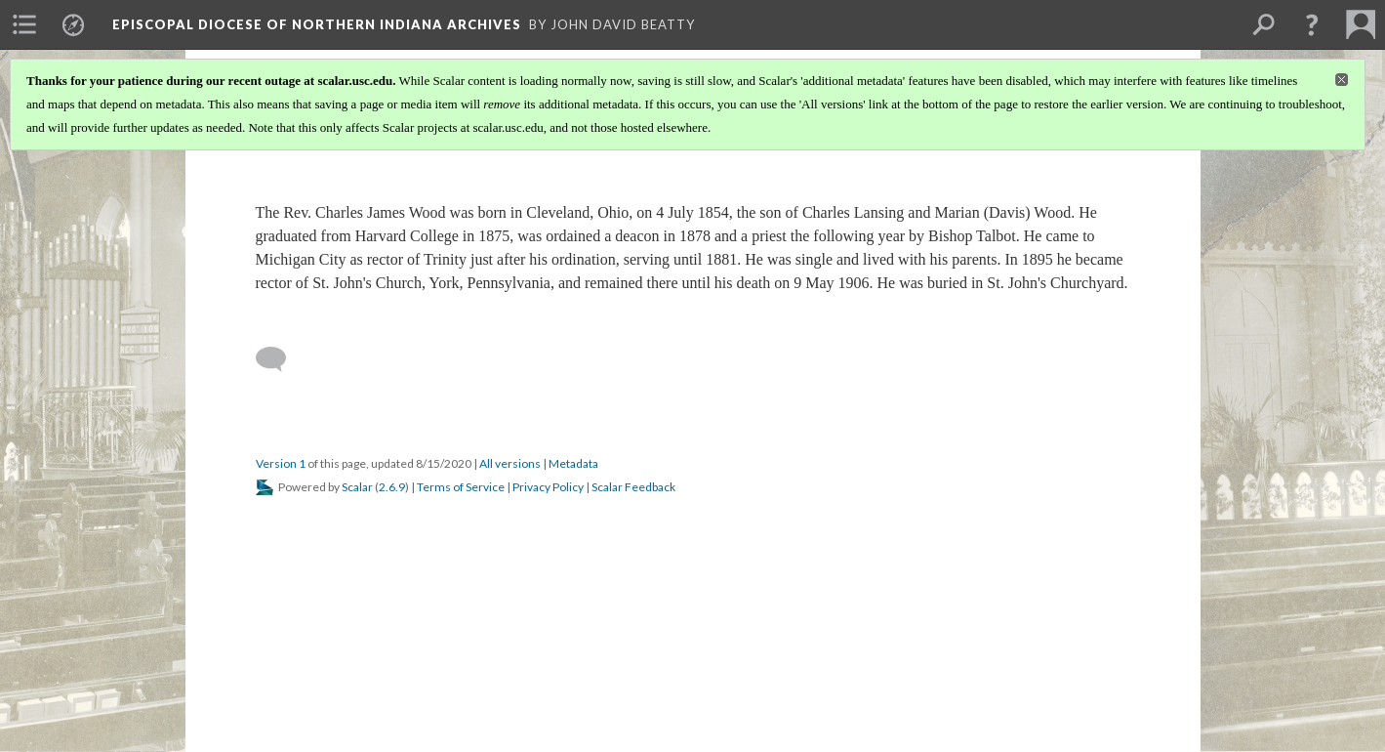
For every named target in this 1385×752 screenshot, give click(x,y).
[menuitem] (24, 24)
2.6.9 (392, 487)
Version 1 (281, 463)
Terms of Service (461, 487)
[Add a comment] (280, 359)
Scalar (357, 487)
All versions (510, 463)
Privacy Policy (548, 487)
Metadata (573, 463)
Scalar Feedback (633, 487)
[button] (1311, 24)
